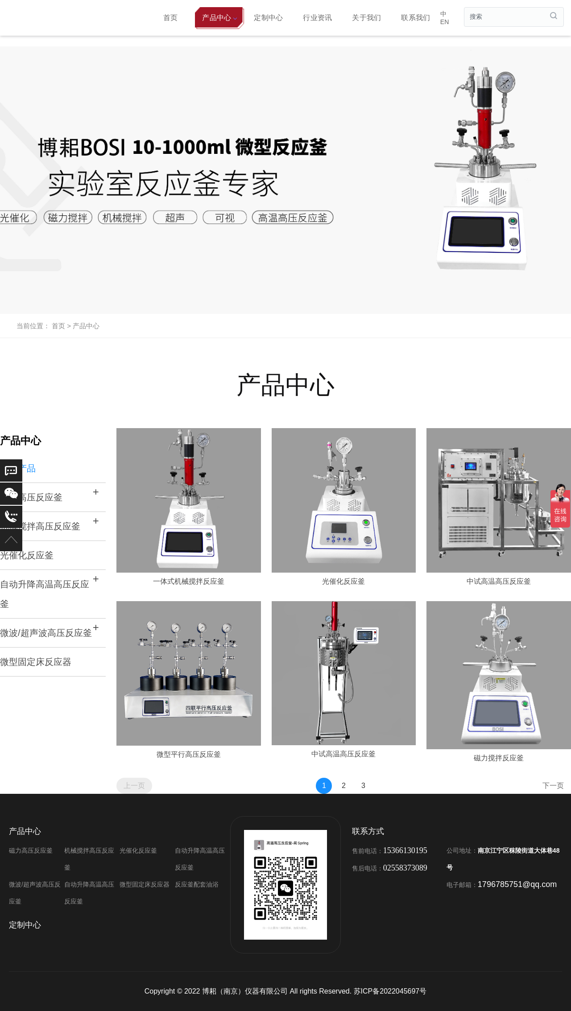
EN (444, 21)
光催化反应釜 (27, 555)
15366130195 (405, 850)
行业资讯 (317, 17)
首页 (170, 17)
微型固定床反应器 (35, 662)
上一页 (134, 785)
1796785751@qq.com (517, 884)
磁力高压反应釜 (31, 850)
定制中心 (268, 17)
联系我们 (415, 17)
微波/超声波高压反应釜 (46, 633)
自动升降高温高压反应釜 (44, 594)
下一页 (553, 785)
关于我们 (366, 17)
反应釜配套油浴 (197, 884)
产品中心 (219, 17)
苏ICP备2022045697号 (390, 991)
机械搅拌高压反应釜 (40, 526)
